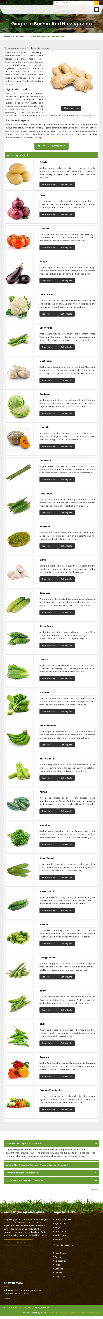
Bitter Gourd (46, 626)
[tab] (51, 1143)
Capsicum (45, 1057)
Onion (42, 195)
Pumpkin (44, 427)
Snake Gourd (46, 891)
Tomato (44, 228)
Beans (42, 990)
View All (93, 1189)
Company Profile (62, 1219)
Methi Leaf (45, 825)
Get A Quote (71, 108)
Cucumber (45, 593)
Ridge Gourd (46, 858)
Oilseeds (58, 1268)
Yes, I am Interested (51, 146)
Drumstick (45, 460)
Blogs (56, 1227)
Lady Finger (46, 493)
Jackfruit (44, 526)
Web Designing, (58, 1313)
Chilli (42, 1023)
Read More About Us (18, 1242)
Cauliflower (46, 294)
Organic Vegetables (50, 1090)
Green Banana (47, 725)
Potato (43, 162)
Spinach (44, 692)
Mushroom (45, 361)
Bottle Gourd (46, 758)
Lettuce (43, 659)
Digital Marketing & (74, 1313)
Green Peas (45, 327)
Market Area (60, 1235)
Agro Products (61, 1223)
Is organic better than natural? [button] (22, 1172)
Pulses (57, 1256)
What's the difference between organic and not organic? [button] (37, 1165)
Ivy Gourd (44, 924)
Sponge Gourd (47, 957)
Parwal (43, 791)
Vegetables (19, 36)
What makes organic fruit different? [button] (25, 1143)
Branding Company (90, 1313)
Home (7, 36)
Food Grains (59, 1253)
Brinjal (43, 261)
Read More (48, 184)
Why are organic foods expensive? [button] (24, 1180)
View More (59, 1276)
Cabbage (44, 394)
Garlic (42, 559)
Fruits (56, 1264)
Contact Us (59, 1231)
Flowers (57, 1272)
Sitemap (58, 1239)
